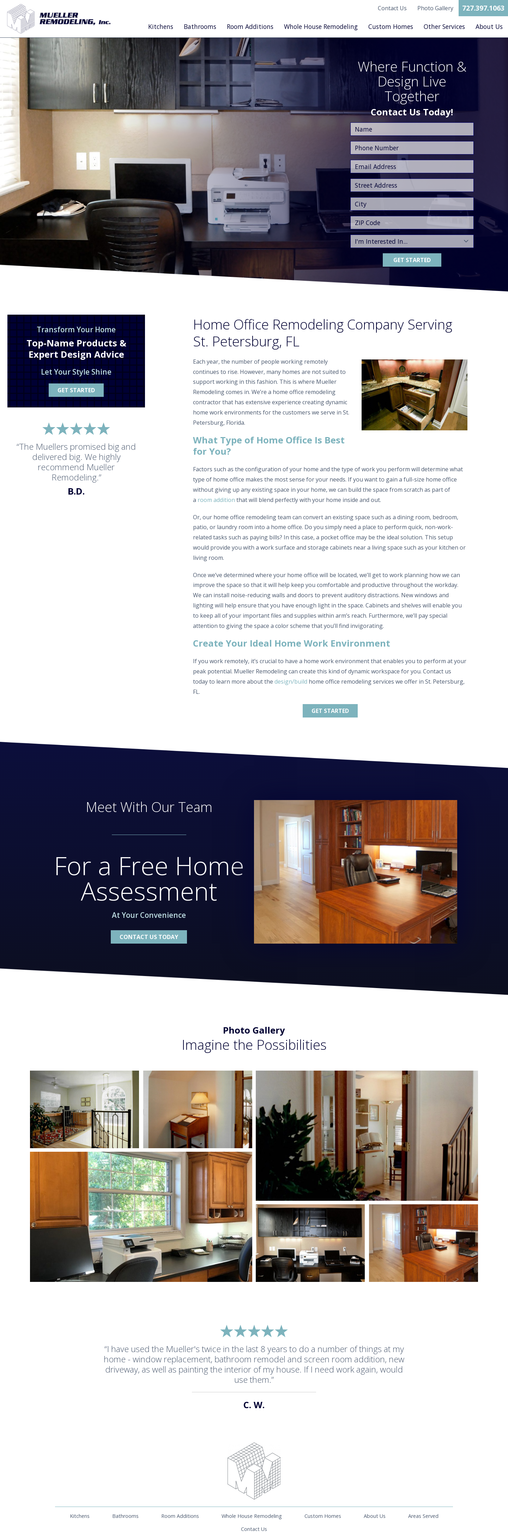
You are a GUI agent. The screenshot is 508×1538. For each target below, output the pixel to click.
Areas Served (423, 1516)
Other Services (444, 26)
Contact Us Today (149, 937)
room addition (216, 500)
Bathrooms (200, 26)
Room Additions (250, 26)
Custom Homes (390, 26)
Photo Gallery (435, 8)
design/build (290, 681)
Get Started (412, 260)
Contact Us (392, 8)
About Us (489, 26)
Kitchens (160, 26)
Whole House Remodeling (321, 26)
